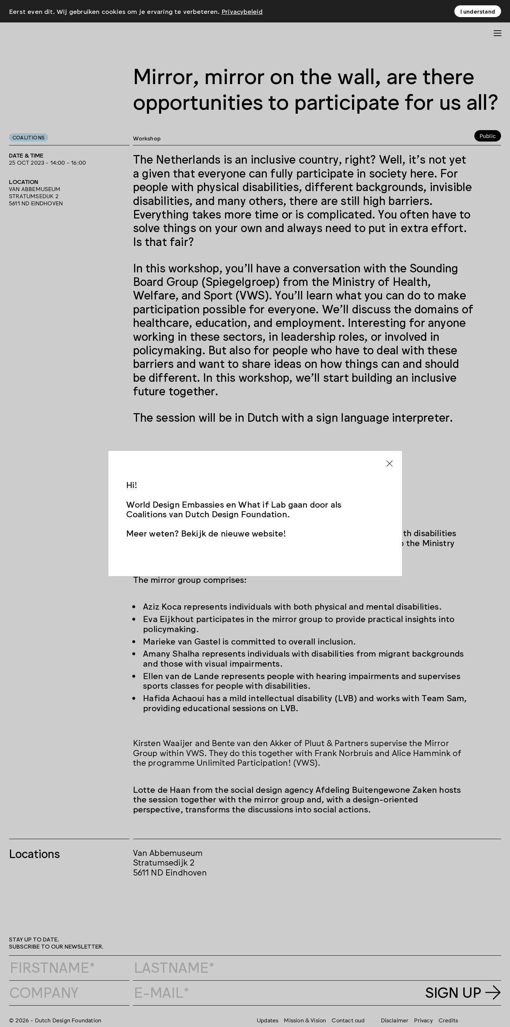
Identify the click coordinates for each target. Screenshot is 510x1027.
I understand (477, 11)
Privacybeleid (242, 11)
